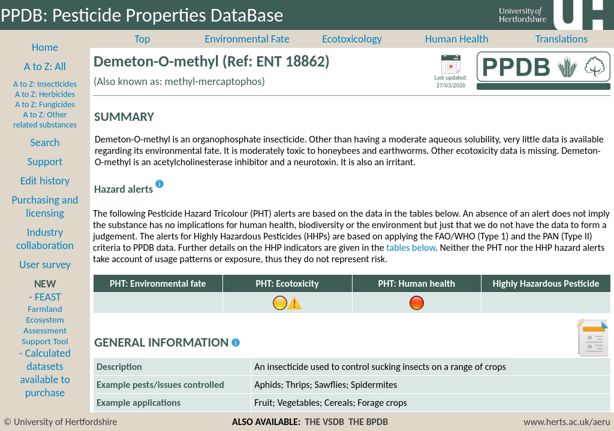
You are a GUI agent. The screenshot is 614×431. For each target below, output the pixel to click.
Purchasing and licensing (44, 220)
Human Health (457, 52)
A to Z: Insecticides (45, 97)
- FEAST (45, 331)
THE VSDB (324, 421)
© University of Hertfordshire (61, 421)
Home (45, 60)
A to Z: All (45, 79)
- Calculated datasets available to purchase (45, 386)
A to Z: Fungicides (45, 118)
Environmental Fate (246, 52)
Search (45, 155)
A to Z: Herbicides (45, 107)
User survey (45, 277)
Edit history (45, 194)
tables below (410, 260)
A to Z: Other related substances (45, 133)
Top (142, 52)
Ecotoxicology (352, 52)
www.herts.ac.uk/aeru (566, 421)
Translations (561, 52)
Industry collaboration (45, 252)
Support (45, 174)
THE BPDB (368, 421)
